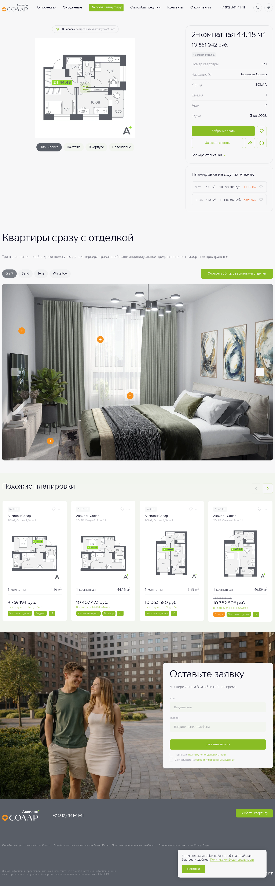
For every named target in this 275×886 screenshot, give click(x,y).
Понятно (193, 869)
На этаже (73, 147)
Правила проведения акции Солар (133, 845)
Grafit (9, 273)
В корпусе (96, 147)
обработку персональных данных (215, 759)
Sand (25, 273)
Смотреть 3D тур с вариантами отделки (237, 273)
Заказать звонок (217, 142)
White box (60, 273)
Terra (41, 273)
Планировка (49, 147)
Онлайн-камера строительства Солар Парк (81, 845)
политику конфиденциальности (207, 754)
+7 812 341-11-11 (232, 7)
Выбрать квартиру (254, 813)
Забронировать (223, 131)
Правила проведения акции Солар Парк (184, 845)
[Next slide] (268, 488)
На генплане (121, 147)
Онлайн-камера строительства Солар (26, 845)
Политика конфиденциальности (232, 859)
